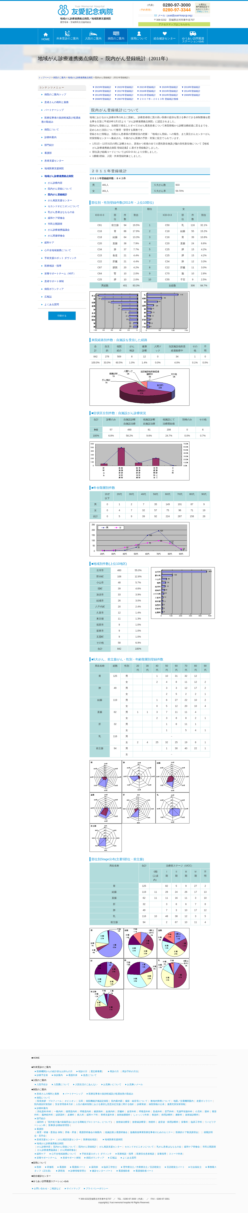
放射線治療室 (123, 1122)
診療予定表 (42, 1075)
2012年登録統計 (125, 95)
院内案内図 (116, 1101)
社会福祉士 (196, 1167)
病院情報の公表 (156, 1104)
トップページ (44, 77)
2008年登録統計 (103, 99)
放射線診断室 (139, 1122)
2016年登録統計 (148, 91)
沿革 (81, 1101)
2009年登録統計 (192, 95)
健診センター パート (102, 1170)
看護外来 (72, 1075)
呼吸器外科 (144, 1111)
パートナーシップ (54, 110)
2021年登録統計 (148, 87)
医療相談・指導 (52, 265)
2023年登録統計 (103, 87)
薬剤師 (94, 1167)
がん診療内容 (55, 182)
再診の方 (114, 1071)
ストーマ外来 (175, 1153)
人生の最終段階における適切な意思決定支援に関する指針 (105, 1104)
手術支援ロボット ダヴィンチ (60, 258)
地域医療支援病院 (54, 168)
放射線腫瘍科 (123, 1114)
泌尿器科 (60, 1114)
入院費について (61, 1084)
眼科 (207, 1111)
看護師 (62, 1167)
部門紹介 (49, 145)
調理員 (61, 1170)
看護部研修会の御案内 (90, 1132)
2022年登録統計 (125, 87)
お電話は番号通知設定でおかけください (202, 7)
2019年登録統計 (192, 87)
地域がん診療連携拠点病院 (80, 77)
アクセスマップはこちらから (174, 24)
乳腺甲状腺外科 (184, 1111)
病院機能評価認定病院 (97, 1101)
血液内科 (110, 1111)
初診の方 (82, 1071)
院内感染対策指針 (43, 1104)
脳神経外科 (47, 1114)
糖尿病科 (98, 1111)
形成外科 (157, 1111)
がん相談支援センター (60, 200)
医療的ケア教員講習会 (187, 1132)
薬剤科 (40, 1122)
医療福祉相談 (90, 1139)
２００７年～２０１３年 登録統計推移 (159, 99)
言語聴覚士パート (176, 1167)
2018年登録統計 (103, 91)
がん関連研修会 (56, 235)
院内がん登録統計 (57, 194)
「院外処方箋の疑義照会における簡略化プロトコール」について (78, 1122)
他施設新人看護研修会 (116, 1132)
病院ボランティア (54, 289)
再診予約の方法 (130, 1071)
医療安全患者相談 (145, 1153)
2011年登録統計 (148, 95)
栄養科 (184, 1122)
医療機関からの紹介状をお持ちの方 (55, 1071)
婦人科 (80, 1114)
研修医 (50, 1167)
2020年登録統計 (170, 87)
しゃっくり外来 (141, 1114)
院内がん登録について (60, 188)
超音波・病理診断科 (168, 1122)
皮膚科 (71, 1114)
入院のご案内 (93, 35)
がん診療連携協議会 (59, 229)
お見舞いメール (135, 1084)
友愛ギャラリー (204, 1101)
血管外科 (131, 1111)
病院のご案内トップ (55, 94)
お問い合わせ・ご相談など (47, 1188)
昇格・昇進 (70, 1132)
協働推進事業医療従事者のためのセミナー (151, 1132)
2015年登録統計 (170, 91)
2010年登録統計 (170, 95)
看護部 (48, 153)
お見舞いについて (112, 1084)
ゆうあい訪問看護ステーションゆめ (193, 37)
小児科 (198, 1111)
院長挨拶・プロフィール (49, 1101)
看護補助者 (124, 1170)
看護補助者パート (144, 1170)
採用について (139, 35)
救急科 (155, 1114)
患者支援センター (54, 160)
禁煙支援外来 (107, 1114)
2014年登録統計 (192, 91)
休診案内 (58, 1075)
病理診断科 (167, 1114)
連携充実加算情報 (176, 1104)
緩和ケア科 (92, 1114)
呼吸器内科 (85, 1111)
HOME (46, 36)
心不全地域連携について (57, 250)
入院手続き (42, 1084)
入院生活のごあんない (86, 1084)
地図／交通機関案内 (183, 1101)
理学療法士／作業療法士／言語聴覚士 (142, 1167)
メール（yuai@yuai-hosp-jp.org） (176, 15)
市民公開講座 (55, 223)
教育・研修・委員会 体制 (49, 1132)
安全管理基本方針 (64, 1104)
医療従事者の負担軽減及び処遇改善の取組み (61, 119)
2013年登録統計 (103, 95)
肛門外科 (169, 1111)
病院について (51, 129)
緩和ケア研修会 (56, 218)
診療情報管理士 (78, 1170)
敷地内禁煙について (161, 1101)
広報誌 (48, 296)
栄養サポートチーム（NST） (60, 273)
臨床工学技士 (110, 1167)
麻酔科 (178, 1114)
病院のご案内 (116, 35)
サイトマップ (73, 1188)
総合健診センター (165, 35)
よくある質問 (51, 304)
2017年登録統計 (125, 91)
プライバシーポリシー (97, 1188)
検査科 (152, 1122)
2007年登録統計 (125, 99)
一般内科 (58, 1111)
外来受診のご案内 (67, 35)
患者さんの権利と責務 (56, 102)
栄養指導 (161, 1153)
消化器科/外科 (44, 1111)
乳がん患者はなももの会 (61, 212)
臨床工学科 (196, 1122)
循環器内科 (71, 1111)
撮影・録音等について (136, 1101)
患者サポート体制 (54, 281)
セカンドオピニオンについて (63, 206)
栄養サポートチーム (47, 1157)
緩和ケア (49, 242)
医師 (39, 1167)
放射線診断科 (192, 1114)
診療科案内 (50, 137)
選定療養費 (96, 1071)
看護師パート (78, 1167)
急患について (90, 1075)
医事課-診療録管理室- (59, 1125)
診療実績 (141, 1104)
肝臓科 (120, 1111)
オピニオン (70, 1101)
